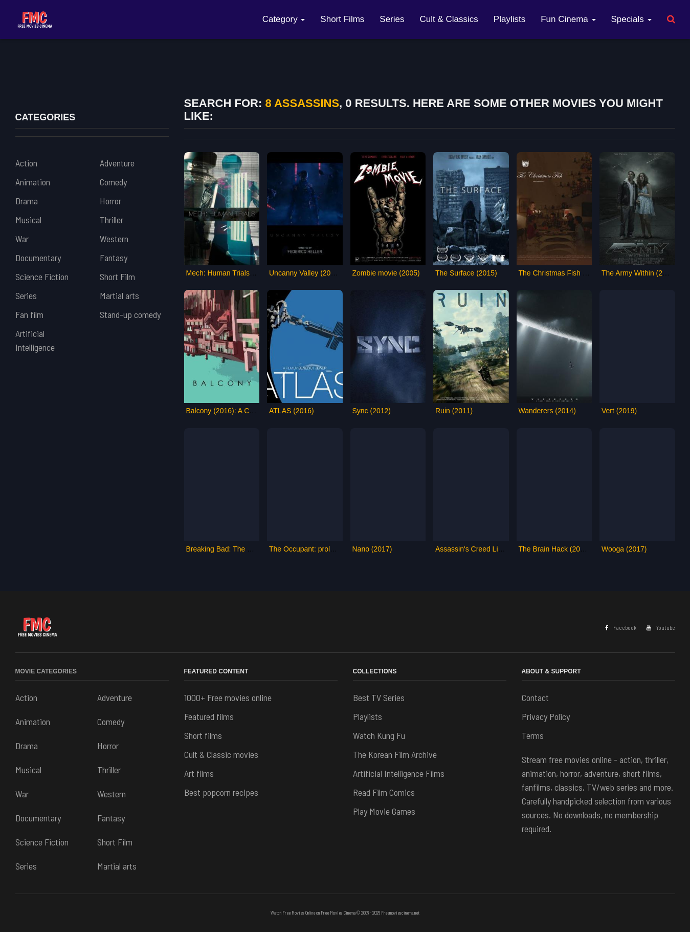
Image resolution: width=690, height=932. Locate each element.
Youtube (661, 627)
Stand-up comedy (130, 314)
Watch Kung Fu (379, 735)
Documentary (38, 257)
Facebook (620, 627)
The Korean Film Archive (395, 754)
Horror (110, 200)
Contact (535, 697)
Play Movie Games (384, 811)
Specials (631, 19)
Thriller (111, 219)
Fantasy (113, 257)
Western (114, 238)
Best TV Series (379, 697)
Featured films (209, 716)
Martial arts (119, 295)
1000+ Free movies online (228, 697)
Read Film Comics (384, 792)
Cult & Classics (449, 19)
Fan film (29, 314)
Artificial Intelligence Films (398, 773)
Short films (203, 735)
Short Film (117, 276)
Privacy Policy (546, 716)
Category (283, 19)
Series (392, 19)
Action (26, 162)
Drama (26, 200)
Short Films (342, 19)
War (22, 238)
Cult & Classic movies (221, 754)
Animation (32, 181)
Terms (533, 735)
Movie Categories (46, 671)
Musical (28, 219)
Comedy (113, 181)
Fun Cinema (568, 19)
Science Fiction (42, 276)
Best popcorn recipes (221, 792)
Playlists (509, 19)
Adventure (117, 162)
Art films (199, 773)
